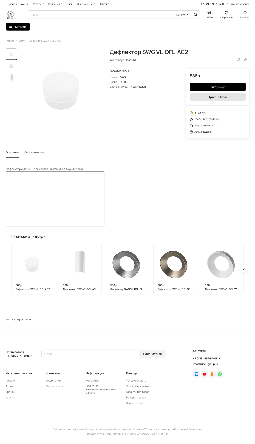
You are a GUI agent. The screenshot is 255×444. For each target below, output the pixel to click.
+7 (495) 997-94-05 (213, 4)
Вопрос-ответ (135, 403)
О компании (53, 380)
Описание (12, 152)
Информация (95, 373)
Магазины (92, 380)
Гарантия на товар (137, 392)
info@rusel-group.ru (205, 364)
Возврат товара (136, 397)
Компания (53, 373)
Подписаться (152, 354)
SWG (123, 77)
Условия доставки (137, 386)
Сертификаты (54, 386)
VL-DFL (124, 82)
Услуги (10, 397)
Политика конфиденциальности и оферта (101, 389)
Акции (9, 386)
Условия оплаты (136, 380)
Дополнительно (34, 152)
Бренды (10, 392)
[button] (243, 268)
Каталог (11, 380)
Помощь (131, 373)
